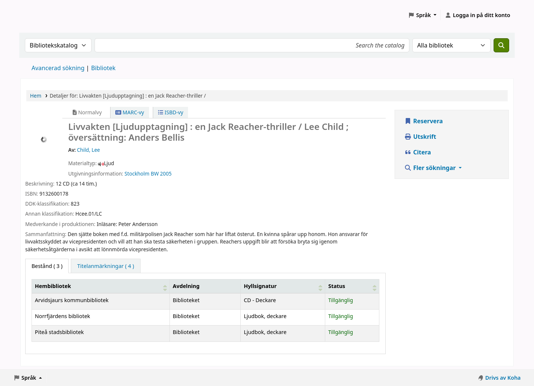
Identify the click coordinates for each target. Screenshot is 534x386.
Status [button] (336, 286)
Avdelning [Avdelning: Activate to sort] (186, 286)
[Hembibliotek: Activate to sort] (101, 286)
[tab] (105, 266)
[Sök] (501, 45)
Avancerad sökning (58, 68)
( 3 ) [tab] (47, 265)
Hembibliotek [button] (53, 286)
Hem (35, 95)
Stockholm (137, 173)
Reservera (423, 121)
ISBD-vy (170, 112)
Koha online (39, 15)
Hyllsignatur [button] (260, 286)
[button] (422, 15)
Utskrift (420, 137)
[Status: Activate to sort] (352, 286)
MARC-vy (129, 112)
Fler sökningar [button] (430, 168)
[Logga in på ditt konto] (477, 15)
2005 (166, 173)
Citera (417, 152)
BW (155, 173)
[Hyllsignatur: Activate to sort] (283, 286)
